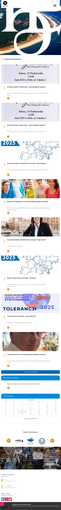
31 (47, 413)
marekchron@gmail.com (53, 1)
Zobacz (8, 388)
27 (13, 413)
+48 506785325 (57, 2)
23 (38, 411)
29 (30, 413)
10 (47, 407)
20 (13, 411)
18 (55, 409)
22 (30, 411)
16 (38, 409)
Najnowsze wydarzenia (13, 59)
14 (22, 409)
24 (47, 411)
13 (13, 409)
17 (47, 409)
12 (5, 409)
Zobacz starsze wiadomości (30, 372)
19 (5, 411)
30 (38, 413)
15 (30, 409)
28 (22, 413)
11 (55, 407)
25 (55, 411)
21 (22, 411)
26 (5, 413)
